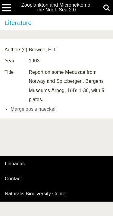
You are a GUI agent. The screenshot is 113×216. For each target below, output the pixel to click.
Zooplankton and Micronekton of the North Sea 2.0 (56, 7)
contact (13, 178)
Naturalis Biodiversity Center (36, 193)
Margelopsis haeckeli (34, 109)
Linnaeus (15, 163)
